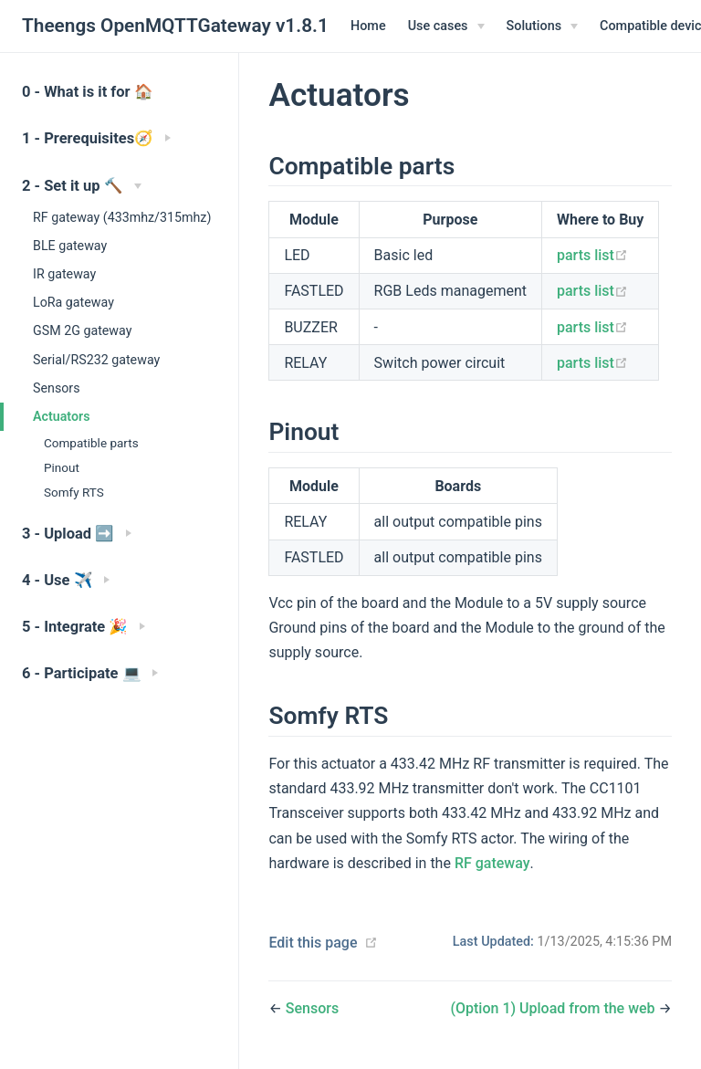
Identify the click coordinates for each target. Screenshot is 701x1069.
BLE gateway (70, 245)
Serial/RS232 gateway (96, 359)
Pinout (61, 467)
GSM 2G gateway (82, 330)
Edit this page (312, 942)
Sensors (56, 388)
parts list (592, 255)
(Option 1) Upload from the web (554, 1008)
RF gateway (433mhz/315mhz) (122, 217)
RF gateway (492, 863)
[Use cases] (446, 26)
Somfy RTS (74, 492)
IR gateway (64, 274)
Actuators (61, 416)
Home (368, 26)
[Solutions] (543, 26)
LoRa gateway (73, 302)
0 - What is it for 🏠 (87, 91)
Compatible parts (91, 442)
